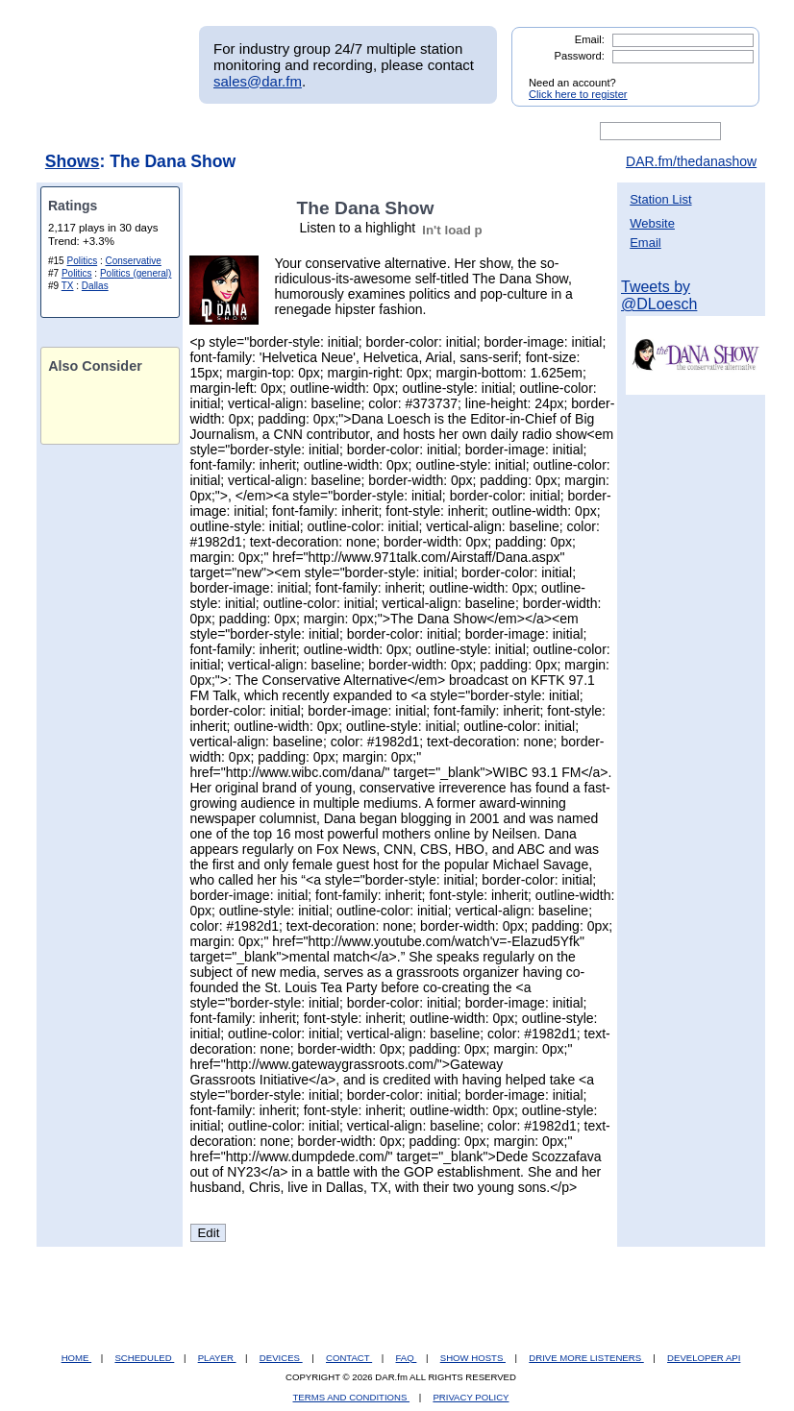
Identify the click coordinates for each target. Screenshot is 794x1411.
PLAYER (217, 1357)
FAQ (406, 1357)
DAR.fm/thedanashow (691, 161)
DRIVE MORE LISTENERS (586, 1357)
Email (645, 242)
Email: (590, 39)
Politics (81, 260)
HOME (76, 1357)
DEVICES (281, 1357)
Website (652, 223)
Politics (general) (135, 273)
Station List (660, 199)
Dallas (95, 285)
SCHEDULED (144, 1357)
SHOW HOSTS (473, 1357)
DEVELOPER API (703, 1357)
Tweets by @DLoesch (659, 295)
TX (68, 285)
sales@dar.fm (257, 81)
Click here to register (578, 94)
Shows (72, 161)
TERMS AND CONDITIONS (351, 1397)
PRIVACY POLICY (471, 1397)
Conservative (133, 260)
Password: (580, 55)
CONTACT (349, 1357)
